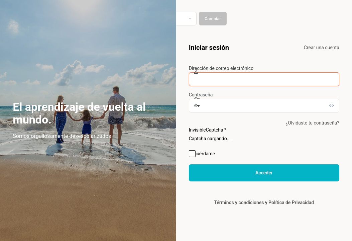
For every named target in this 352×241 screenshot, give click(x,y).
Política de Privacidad (291, 202)
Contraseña (201, 94)
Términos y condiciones (239, 202)
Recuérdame (202, 153)
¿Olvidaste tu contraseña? (312, 123)
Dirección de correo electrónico (221, 68)
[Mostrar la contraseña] (332, 105)
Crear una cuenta (321, 47)
